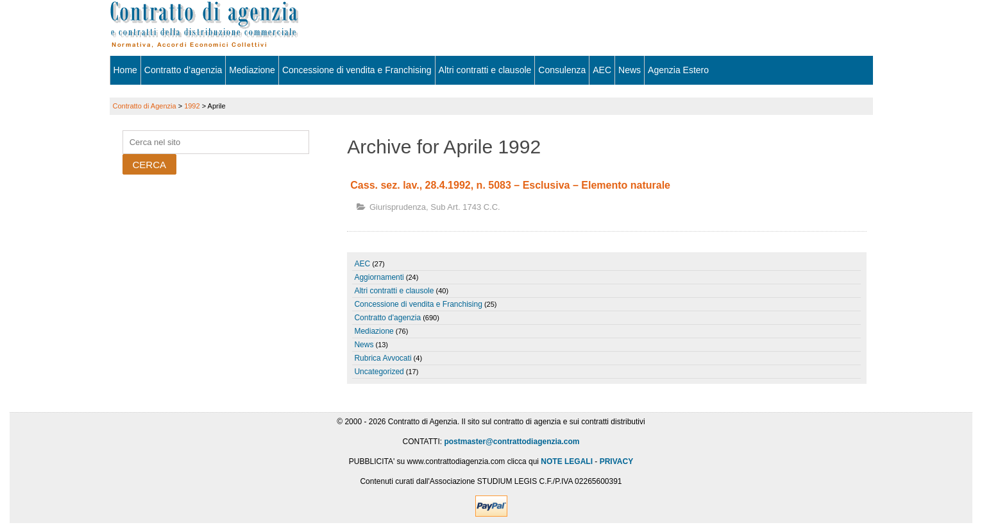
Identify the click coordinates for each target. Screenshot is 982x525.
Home (125, 70)
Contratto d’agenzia (183, 70)
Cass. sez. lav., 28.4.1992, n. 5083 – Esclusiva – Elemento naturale (510, 185)
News (629, 70)
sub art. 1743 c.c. (465, 207)
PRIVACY (616, 461)
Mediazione (252, 70)
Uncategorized (378, 371)
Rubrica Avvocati (382, 358)
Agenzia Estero (678, 70)
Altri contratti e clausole (485, 70)
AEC (602, 70)
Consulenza (562, 70)
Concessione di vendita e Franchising (357, 70)
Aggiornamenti (378, 277)
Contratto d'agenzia (387, 317)
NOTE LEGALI (567, 461)
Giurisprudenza (397, 207)
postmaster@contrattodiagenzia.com (511, 441)
